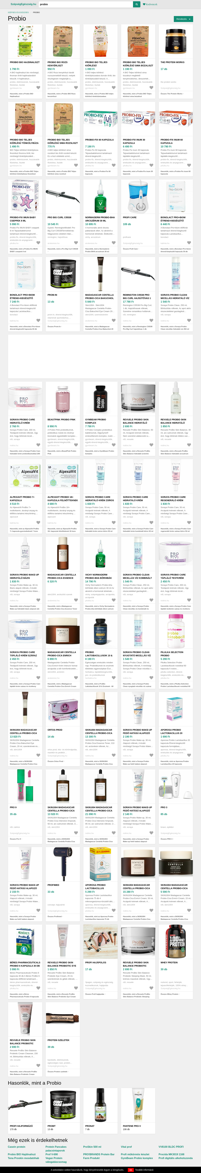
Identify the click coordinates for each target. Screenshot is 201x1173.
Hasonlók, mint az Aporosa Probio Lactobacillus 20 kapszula (175, 762)
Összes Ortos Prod (55, 761)
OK (131, 1170)
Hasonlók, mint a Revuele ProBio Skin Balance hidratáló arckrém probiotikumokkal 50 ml (136, 453)
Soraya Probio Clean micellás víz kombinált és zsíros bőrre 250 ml (137, 578)
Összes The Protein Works (171, 94)
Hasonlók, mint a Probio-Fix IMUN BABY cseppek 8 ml (24, 250)
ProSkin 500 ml (92, 1146)
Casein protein (16, 1146)
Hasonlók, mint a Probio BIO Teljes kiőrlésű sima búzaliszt (137, 95)
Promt (52, 1126)
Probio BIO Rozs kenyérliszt (58, 64)
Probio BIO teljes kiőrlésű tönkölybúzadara (96, 65)
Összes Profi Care (130, 249)
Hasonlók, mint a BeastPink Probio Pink (62, 452)
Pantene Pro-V (132, 1126)
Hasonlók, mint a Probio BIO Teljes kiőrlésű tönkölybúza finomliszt (24, 172)
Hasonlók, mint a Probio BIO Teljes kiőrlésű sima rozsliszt (62, 172)
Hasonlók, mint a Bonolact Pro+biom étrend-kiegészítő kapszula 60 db (25, 328)
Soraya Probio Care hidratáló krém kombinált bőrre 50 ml (137, 500)
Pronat (89, 1126)
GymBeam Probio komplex (95, 421)
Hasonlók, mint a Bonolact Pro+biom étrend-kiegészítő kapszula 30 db (176, 250)
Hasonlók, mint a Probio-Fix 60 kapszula (98, 172)
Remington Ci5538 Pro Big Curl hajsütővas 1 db (137, 298)
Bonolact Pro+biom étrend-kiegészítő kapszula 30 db (173, 220)
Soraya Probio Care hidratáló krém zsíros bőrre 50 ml (99, 500)
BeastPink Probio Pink (61, 419)
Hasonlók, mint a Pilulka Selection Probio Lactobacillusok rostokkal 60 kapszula (175, 686)
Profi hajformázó (21, 1126)
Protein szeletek (58, 1040)
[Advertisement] (100, 357)
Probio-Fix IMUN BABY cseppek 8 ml (23, 219)
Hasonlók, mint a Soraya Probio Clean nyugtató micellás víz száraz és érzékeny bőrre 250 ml (137, 686)
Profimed (53, 885)
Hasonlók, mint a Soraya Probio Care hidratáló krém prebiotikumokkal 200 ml (25, 453)
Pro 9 (13, 807)
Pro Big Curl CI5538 (59, 217)
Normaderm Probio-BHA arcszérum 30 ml (100, 219)
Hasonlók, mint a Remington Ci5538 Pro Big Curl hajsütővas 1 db (137, 328)
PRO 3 (164, 807)
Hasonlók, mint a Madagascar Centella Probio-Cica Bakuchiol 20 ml (99, 329)
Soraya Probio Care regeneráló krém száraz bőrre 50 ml (173, 500)
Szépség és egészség (18, 12)
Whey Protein (169, 962)
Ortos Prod (55, 730)
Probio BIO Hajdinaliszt (25, 62)
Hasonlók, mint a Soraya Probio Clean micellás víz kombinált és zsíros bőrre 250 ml (136, 608)
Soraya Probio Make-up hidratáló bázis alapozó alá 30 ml (24, 578)
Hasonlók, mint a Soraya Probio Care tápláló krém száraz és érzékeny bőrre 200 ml (25, 686)
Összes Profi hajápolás (94, 994)
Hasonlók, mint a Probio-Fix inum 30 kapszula (138, 172)
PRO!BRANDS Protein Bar (98, 1154)
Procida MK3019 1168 (171, 1154)
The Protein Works (173, 62)
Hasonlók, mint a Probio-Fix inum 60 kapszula (175, 172)
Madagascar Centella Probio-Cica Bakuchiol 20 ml (99, 298)
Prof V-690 (52, 1154)
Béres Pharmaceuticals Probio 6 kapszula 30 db (25, 964)
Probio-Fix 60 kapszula (99, 139)
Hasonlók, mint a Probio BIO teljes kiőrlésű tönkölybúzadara (99, 95)
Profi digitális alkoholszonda (176, 1158)
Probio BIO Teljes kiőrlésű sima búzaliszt (138, 64)
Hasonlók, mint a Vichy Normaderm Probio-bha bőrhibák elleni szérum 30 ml (99, 608)
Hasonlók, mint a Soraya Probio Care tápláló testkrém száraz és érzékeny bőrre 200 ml (176, 608)
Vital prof (126, 1146)
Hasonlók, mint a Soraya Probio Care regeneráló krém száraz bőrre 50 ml (176, 530)
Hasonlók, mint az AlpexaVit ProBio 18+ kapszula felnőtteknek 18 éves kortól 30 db (62, 531)
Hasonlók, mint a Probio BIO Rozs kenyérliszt (62, 95)
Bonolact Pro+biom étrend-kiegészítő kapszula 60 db (22, 298)
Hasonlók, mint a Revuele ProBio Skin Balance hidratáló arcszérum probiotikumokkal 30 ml (174, 453)
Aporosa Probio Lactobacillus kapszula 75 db (95, 888)
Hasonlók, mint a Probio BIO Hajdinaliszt (21, 95)
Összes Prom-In (54, 326)
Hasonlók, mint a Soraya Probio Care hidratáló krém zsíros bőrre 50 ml (100, 530)
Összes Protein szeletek (57, 1072)
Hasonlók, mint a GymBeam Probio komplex (99, 452)
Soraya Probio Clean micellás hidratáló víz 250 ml (175, 298)
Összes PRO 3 (166, 839)
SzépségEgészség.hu (23, 4)
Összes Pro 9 (15, 839)
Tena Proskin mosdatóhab (23, 1158)
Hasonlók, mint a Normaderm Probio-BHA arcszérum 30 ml (97, 250)
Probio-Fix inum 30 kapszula (134, 141)
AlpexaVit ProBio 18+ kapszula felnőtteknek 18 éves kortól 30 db (63, 500)
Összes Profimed (55, 916)
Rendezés (182, 19)
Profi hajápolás (95, 962)
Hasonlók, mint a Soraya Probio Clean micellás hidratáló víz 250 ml (175, 328)
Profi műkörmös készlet (135, 1154)
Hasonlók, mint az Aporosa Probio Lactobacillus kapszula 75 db (99, 918)
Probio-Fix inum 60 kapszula (172, 141)
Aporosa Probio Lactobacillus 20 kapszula (171, 733)
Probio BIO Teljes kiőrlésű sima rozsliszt (63, 141)
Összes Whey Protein (169, 994)
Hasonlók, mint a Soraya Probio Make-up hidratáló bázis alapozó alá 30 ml (24, 608)
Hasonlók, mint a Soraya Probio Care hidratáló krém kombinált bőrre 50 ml (138, 530)
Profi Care (129, 217)
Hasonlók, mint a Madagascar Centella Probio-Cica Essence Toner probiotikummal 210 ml (62, 608)
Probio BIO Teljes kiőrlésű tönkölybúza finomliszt (24, 143)
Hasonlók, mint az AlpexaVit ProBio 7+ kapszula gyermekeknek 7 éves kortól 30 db (24, 531)
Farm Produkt (91, 1158)
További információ (144, 1170)
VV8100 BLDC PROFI (171, 1146)
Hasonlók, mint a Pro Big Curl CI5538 (63, 249)
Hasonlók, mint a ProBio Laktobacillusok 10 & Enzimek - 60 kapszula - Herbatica (99, 686)
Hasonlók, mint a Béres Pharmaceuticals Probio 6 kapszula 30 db (24, 996)
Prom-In (52, 295)
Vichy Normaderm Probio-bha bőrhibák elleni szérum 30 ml (98, 578)
